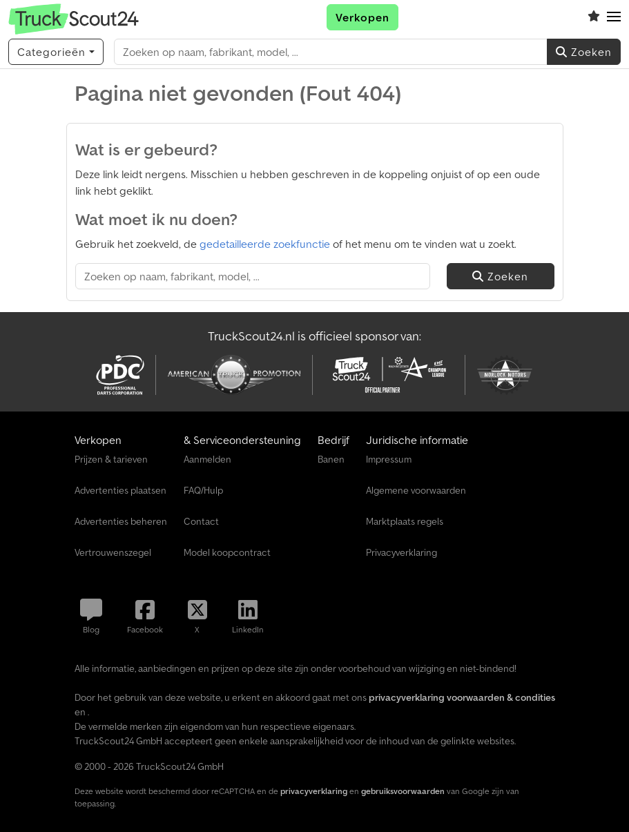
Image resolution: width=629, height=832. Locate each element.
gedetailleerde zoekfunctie (265, 244)
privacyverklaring (313, 791)
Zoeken (584, 52)
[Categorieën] (56, 52)
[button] (614, 17)
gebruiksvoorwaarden (403, 791)
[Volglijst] (594, 17)
